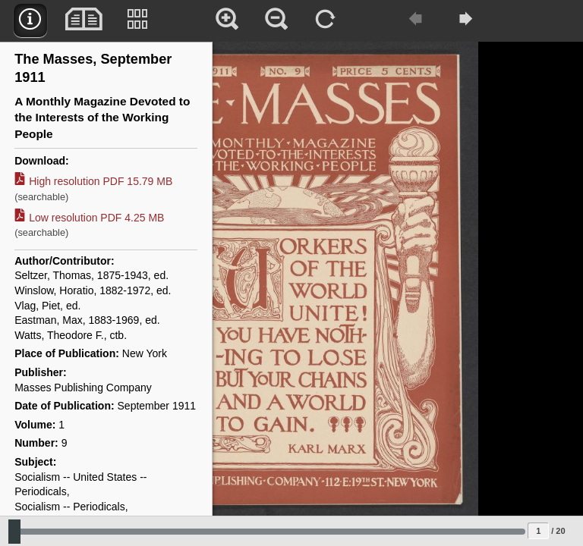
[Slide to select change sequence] (266, 532)
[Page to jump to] (538, 530)
